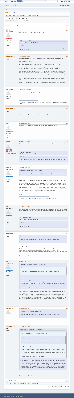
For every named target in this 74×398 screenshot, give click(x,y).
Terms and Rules (63, 394)
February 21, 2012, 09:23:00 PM (25, 108)
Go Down (7, 25)
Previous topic (59, 21)
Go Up (6, 380)
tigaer (9, 123)
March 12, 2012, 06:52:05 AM (24, 261)
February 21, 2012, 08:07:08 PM (25, 89)
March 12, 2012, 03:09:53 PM (24, 326)
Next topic (66, 21)
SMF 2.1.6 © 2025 (7, 394)
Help (58, 394)
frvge (8, 30)
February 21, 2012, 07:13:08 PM (25, 29)
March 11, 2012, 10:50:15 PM (24, 123)
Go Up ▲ (68, 394)
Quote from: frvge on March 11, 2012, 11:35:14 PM (31, 170)
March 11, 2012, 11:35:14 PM (24, 141)
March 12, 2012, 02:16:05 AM (24, 233)
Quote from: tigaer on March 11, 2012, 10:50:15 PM (32, 236)
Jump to (49, 386)
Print (67, 25)
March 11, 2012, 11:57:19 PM (24, 167)
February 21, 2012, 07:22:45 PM (25, 56)
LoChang (10, 308)
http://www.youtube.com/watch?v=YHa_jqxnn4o (28, 99)
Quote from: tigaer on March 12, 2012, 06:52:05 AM (32, 329)
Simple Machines (14, 394)
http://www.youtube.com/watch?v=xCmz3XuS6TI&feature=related (34, 195)
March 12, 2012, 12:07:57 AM (24, 206)
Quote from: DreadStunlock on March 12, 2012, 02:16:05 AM (33, 264)
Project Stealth (10, 5)
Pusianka (10, 89)
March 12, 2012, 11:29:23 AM (24, 308)
